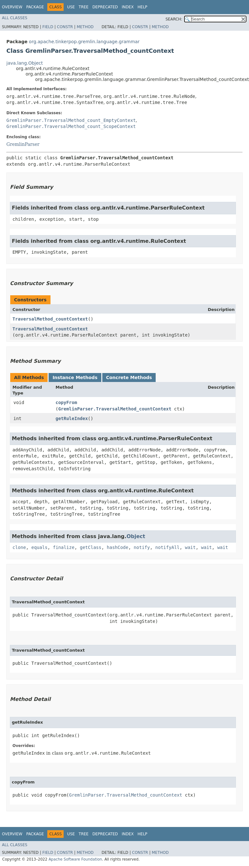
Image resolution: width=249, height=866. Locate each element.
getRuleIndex (72, 418)
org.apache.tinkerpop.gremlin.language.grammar (84, 41)
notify (142, 547)
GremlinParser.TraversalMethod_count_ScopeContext (71, 126)
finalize (63, 547)
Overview (12, 7)
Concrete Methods (129, 377)
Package (35, 7)
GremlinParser (22, 144)
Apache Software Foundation (75, 859)
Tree (84, 7)
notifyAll (167, 547)
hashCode (117, 547)
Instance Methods (74, 377)
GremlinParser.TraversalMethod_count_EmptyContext (71, 120)
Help (142, 7)
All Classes (14, 18)
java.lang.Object (24, 63)
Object (136, 536)
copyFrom (66, 402)
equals (39, 547)
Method (85, 27)
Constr (65, 27)
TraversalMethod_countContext (50, 319)
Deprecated (105, 7)
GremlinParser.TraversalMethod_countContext (114, 408)
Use (71, 7)
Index (128, 7)
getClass (90, 547)
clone (19, 547)
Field (47, 27)
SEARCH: (174, 19)
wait (190, 547)
